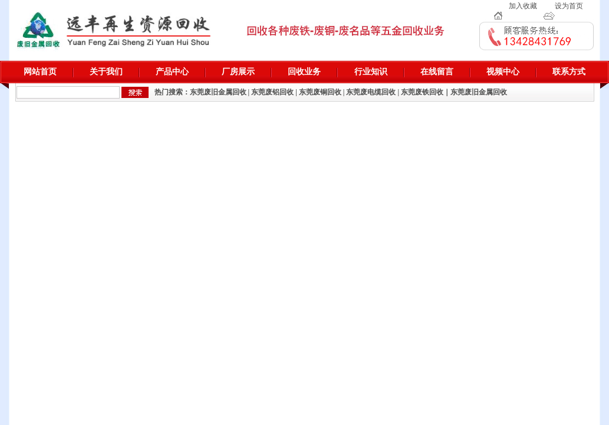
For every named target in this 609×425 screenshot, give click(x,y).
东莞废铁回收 (422, 92)
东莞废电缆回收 (371, 92)
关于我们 (106, 71)
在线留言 (436, 71)
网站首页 (40, 71)
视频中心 (502, 71)
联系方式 (568, 71)
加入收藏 (523, 6)
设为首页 (569, 6)
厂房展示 (238, 71)
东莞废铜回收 (320, 92)
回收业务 (304, 71)
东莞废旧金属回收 (218, 92)
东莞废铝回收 (272, 92)
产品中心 (172, 71)
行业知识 (370, 71)
